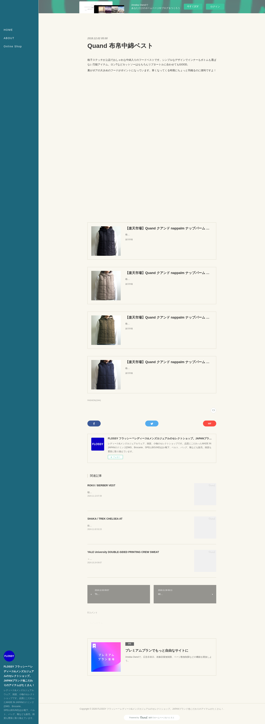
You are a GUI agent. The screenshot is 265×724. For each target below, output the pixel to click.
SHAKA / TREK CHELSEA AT (104, 518)
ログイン (215, 6)
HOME (8, 29)
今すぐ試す (193, 6)
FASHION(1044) (94, 400)
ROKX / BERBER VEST (101, 485)
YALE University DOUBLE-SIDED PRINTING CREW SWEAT (123, 552)
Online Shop (13, 46)
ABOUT (9, 38)
